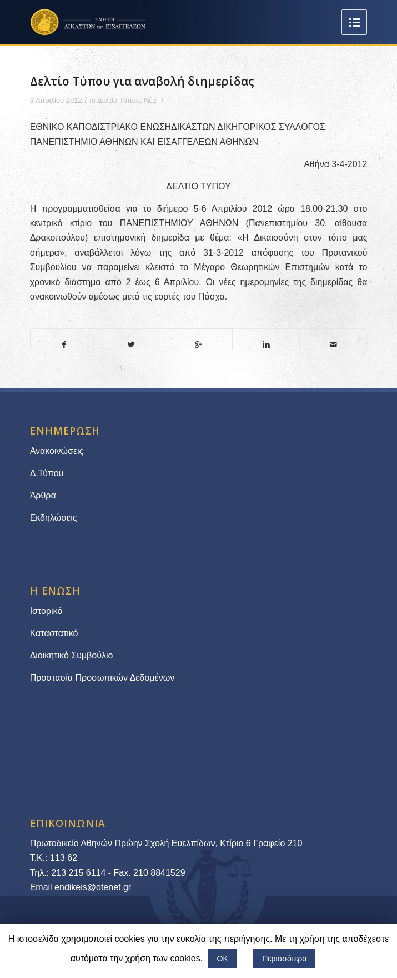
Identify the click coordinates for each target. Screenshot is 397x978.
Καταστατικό (55, 633)
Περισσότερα (284, 958)
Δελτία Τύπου (118, 100)
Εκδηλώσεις (53, 517)
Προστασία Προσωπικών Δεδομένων (102, 677)
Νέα (150, 100)
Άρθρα (43, 495)
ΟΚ (222, 958)
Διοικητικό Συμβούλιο (71, 655)
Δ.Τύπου (47, 473)
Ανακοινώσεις (57, 451)
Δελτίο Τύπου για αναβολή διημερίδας (142, 81)
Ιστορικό (46, 611)
